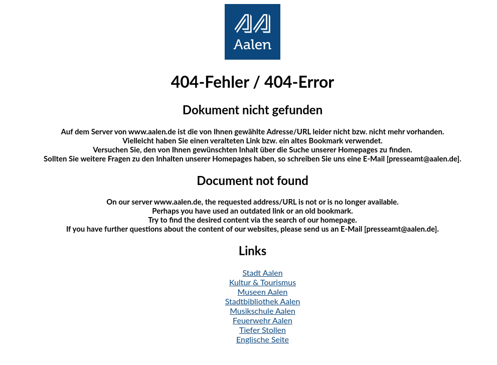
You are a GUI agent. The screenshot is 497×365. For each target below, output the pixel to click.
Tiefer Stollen (262, 329)
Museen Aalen (263, 291)
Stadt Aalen (262, 272)
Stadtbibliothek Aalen (262, 301)
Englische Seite (262, 339)
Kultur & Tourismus (262, 282)
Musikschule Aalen (262, 310)
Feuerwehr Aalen (262, 320)
